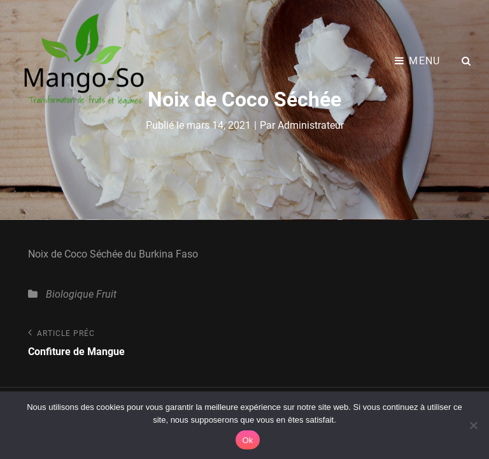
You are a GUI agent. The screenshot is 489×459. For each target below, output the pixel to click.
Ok (247, 440)
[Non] (473, 425)
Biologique (70, 294)
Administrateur (311, 125)
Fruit (106, 294)
